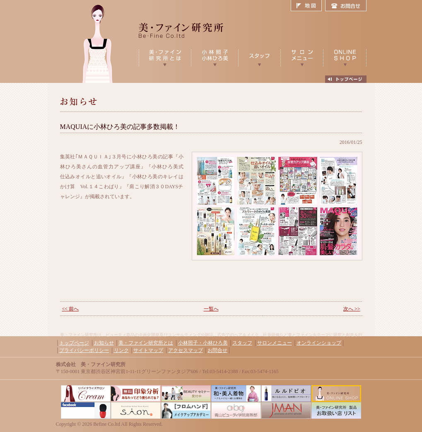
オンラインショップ (319, 343)
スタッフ (242, 343)
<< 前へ (70, 309)
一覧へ (211, 309)
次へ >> (351, 309)
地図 (308, 6)
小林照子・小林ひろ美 (203, 343)
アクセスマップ (185, 350)
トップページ (74, 343)
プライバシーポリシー (84, 350)
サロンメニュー (274, 343)
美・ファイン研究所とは (145, 343)
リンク (121, 350)
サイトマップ (148, 350)
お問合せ (346, 6)
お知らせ (104, 343)
